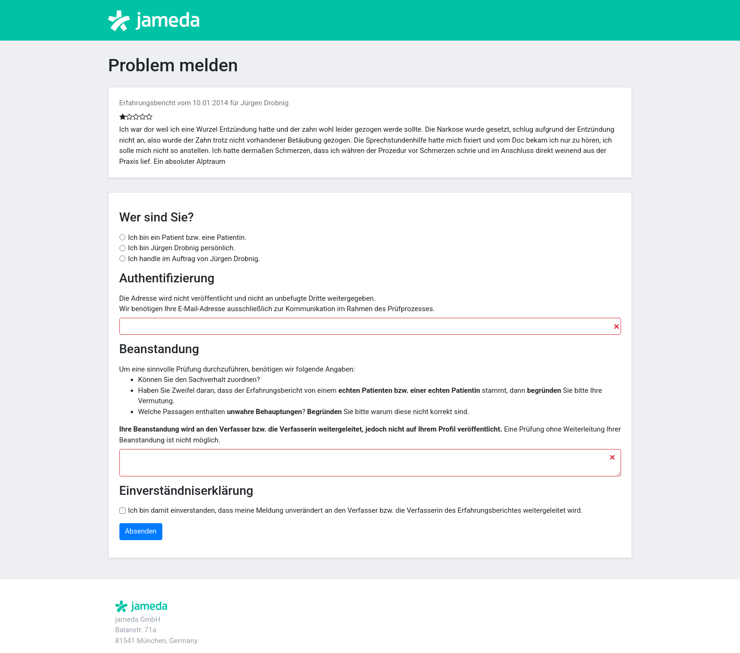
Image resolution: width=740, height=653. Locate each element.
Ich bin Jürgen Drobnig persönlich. (181, 248)
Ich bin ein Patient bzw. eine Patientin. (187, 237)
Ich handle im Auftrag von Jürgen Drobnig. (194, 258)
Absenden (141, 531)
